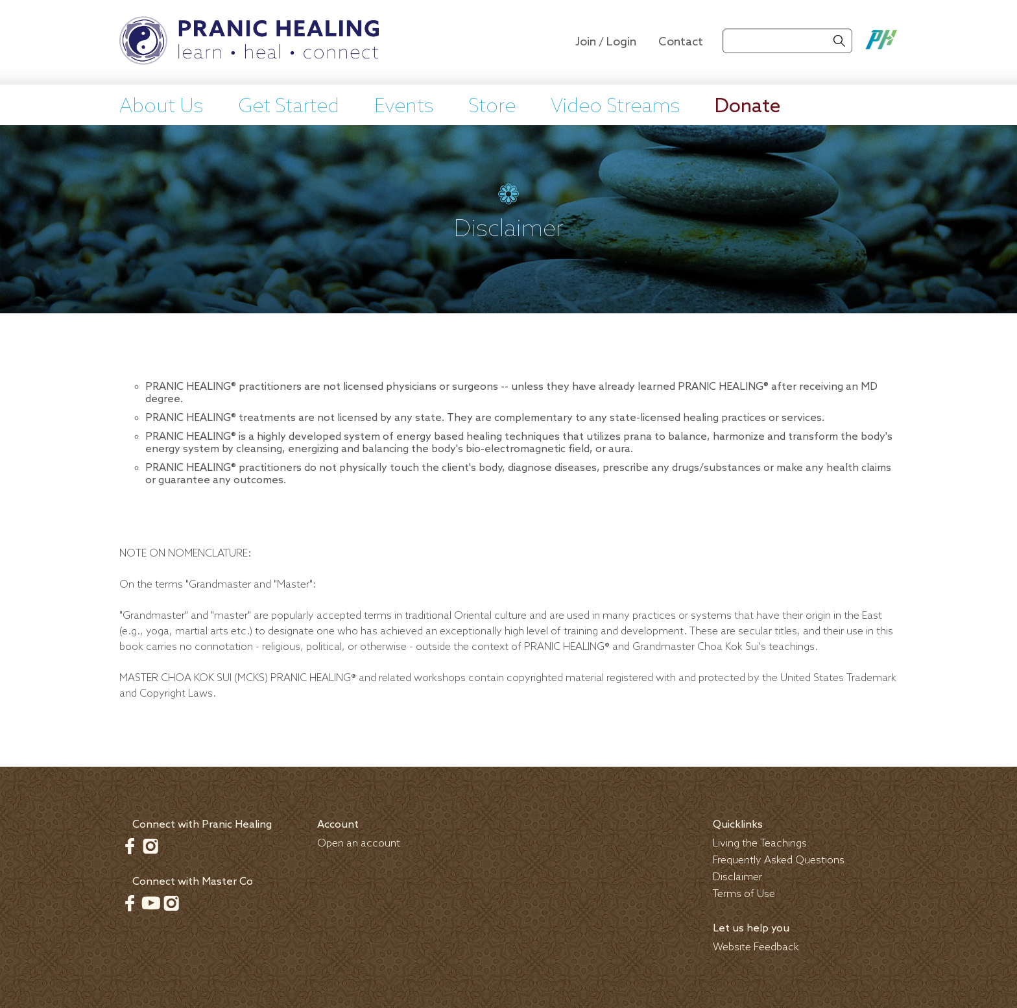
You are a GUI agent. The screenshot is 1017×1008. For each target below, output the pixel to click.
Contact (680, 42)
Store (492, 107)
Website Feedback (756, 947)
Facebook (129, 845)
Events (403, 107)
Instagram (150, 845)
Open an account (358, 843)
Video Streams (615, 107)
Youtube (150, 903)
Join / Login (605, 42)
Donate (747, 107)
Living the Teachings (760, 843)
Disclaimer (737, 877)
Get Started (288, 107)
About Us (161, 107)
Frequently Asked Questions (778, 860)
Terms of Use (744, 894)
